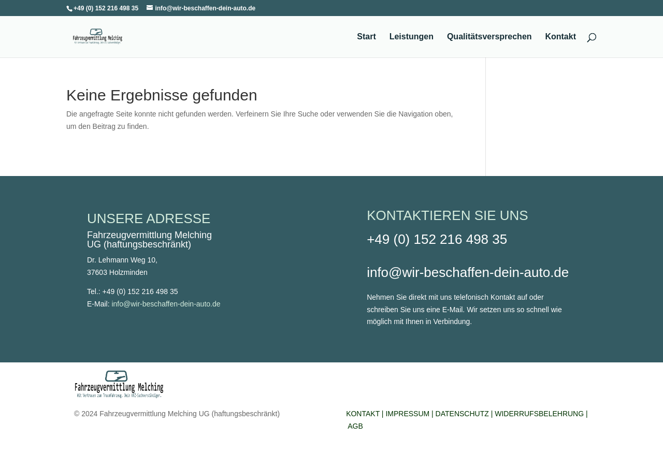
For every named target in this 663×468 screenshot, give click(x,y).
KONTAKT (363, 414)
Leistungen (412, 37)
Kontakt (560, 37)
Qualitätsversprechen (489, 37)
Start (366, 37)
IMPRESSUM (407, 414)
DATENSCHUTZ (462, 414)
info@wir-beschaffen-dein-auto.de (165, 304)
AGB (355, 426)
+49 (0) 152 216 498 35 (437, 239)
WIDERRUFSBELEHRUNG (540, 414)
